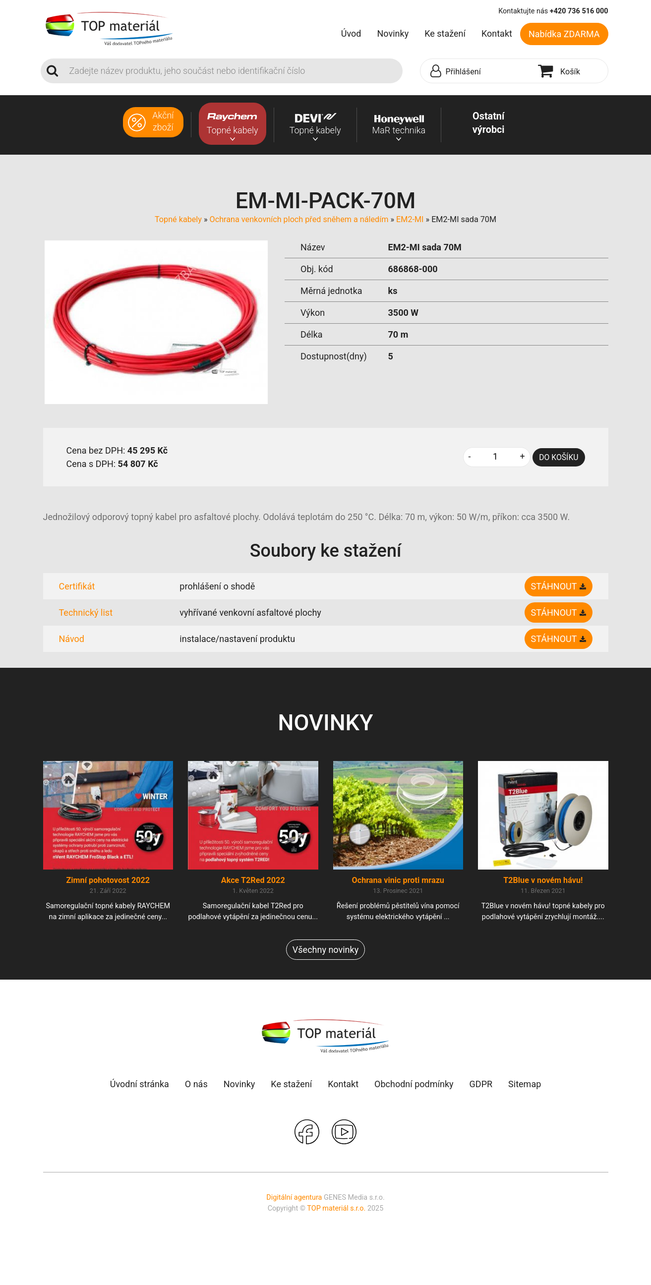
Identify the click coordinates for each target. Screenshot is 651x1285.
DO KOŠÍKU (558, 457)
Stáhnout (554, 586)
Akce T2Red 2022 (253, 880)
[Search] (233, 70)
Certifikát (77, 586)
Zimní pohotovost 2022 (108, 880)
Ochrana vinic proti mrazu (398, 880)
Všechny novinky (325, 949)
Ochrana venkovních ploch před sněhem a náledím (299, 219)
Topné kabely (178, 219)
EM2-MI (409, 219)
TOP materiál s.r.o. (336, 1208)
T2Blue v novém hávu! (543, 880)
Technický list (86, 612)
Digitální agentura (294, 1197)
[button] (477, 71)
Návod (72, 639)
